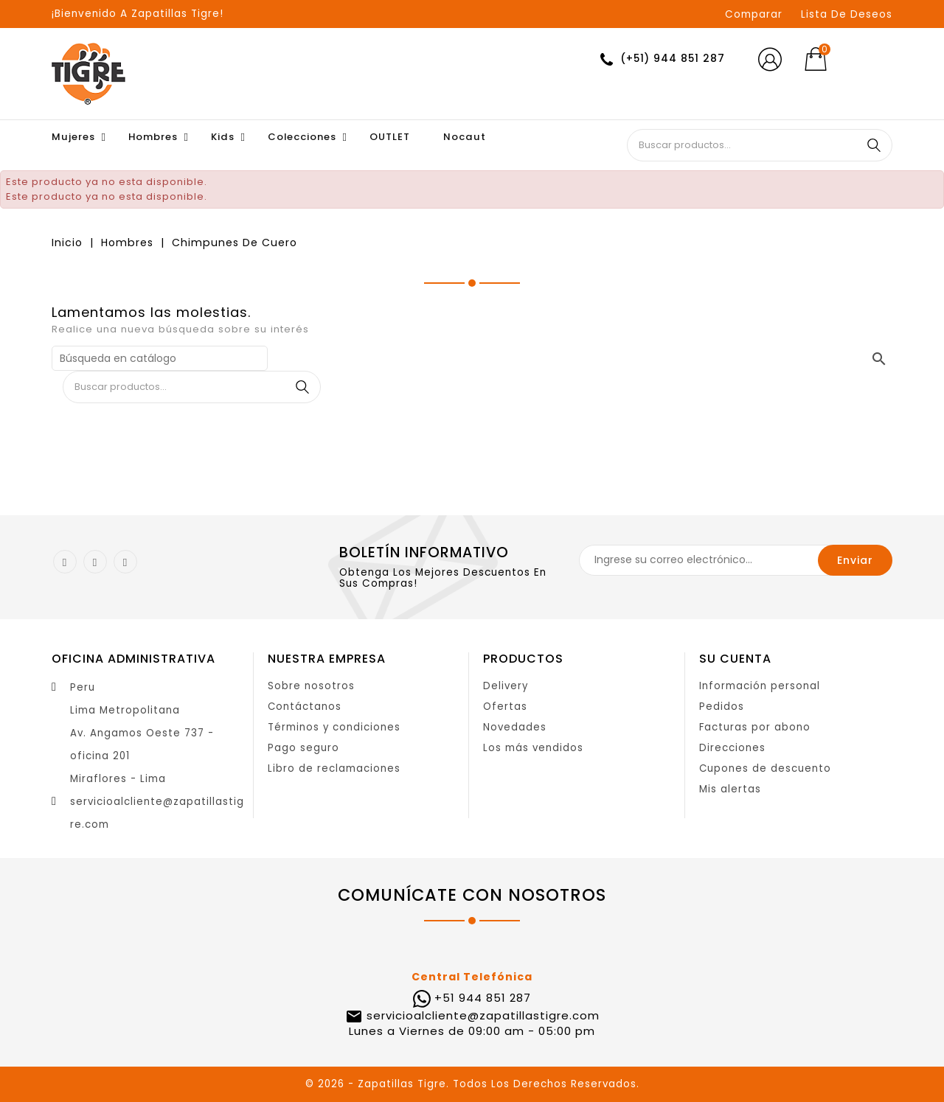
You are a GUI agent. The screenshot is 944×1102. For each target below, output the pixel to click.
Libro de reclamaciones (334, 768)
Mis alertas (730, 789)
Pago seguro (303, 748)
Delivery (505, 686)
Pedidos (721, 707)
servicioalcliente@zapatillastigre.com (481, 1015)
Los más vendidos (533, 748)
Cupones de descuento (765, 768)
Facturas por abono (755, 727)
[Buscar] (160, 358)
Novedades (514, 727)
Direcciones (732, 748)
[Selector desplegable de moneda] (869, 59)
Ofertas (505, 707)
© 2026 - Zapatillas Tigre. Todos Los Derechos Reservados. (472, 1084)
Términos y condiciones (334, 727)
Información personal (759, 686)
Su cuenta (735, 658)
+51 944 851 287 (482, 997)
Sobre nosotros (311, 686)
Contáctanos (304, 707)
